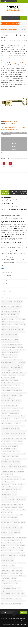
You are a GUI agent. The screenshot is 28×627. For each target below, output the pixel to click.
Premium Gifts (4, 29)
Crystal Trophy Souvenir (6, 365)
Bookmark (18, 420)
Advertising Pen (4, 319)
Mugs (12, 512)
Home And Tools (4, 481)
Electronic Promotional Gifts (16, 344)
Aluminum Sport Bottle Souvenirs (8, 415)
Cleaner (23, 433)
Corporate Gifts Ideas (6, 275)
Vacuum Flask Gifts (5, 342)
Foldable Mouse (4, 466)
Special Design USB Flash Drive (7, 382)
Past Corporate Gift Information (23, 192)
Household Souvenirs (5, 316)
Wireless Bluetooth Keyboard (7, 598)
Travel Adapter (4, 385)
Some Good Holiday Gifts (7, 197)
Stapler (18, 563)
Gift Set (9, 347)
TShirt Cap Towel (18, 570)
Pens (19, 530)
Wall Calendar (14, 591)
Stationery (24, 563)
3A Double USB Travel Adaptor (7, 400)
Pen (23, 321)
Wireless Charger (4, 392)
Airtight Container (5, 413)
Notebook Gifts (21, 332)
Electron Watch (4, 461)
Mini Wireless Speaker (5, 507)
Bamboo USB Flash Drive (19, 418)
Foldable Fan (4, 347)
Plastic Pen (10, 532)
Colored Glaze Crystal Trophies (7, 438)
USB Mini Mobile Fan (5, 578)
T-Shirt (12, 570)
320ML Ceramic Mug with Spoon (8, 398)
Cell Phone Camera (15, 428)
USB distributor (15, 583)
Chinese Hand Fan (5, 433)
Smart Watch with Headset (6, 555)
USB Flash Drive (12, 29)
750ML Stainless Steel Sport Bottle (8, 408)
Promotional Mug (5, 377)
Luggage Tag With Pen (6, 494)
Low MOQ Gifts (13, 492)
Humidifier (12, 481)
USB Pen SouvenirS (14, 339)
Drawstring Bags (4, 458)
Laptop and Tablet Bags (17, 347)
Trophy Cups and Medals (14, 385)
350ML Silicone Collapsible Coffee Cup (9, 359)
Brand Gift (14, 362)
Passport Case (10, 530)
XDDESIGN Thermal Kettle (19, 601)
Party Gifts (20, 527)
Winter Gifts (10, 596)
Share (14, 140)
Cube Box (14, 448)
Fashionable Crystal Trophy (15, 321)
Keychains (16, 486)
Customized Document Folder (19, 453)
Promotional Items (15, 326)
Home (2, 27)
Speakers (16, 380)
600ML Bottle (14, 405)
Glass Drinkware (20, 471)
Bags (16, 319)
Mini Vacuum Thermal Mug (6, 504)
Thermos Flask (12, 573)
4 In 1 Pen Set (18, 400)
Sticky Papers (12, 565)
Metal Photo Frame (11, 499)
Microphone (14, 502)
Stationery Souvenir (5, 311)
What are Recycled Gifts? (7, 203)
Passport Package (12, 375)
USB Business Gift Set (5, 387)
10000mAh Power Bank (17, 395)
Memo (13, 497)
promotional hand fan (6, 395)
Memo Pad (23, 324)
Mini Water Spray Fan (18, 504)
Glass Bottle (12, 471)
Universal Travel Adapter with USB (8, 588)
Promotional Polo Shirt (21, 537)
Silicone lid (10, 550)
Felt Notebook (4, 464)
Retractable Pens (15, 542)
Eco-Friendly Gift (22, 319)
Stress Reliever (19, 568)
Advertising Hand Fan (5, 410)
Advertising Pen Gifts (15, 311)
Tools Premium (19, 573)
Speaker (3, 558)
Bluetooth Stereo (10, 420)
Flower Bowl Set (16, 464)
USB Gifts (16, 575)
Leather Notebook (18, 489)
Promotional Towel (5, 337)
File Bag (10, 464)
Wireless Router (18, 598)
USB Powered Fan (18, 580)
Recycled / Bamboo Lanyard (16, 540)
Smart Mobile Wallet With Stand (17, 552)
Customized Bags (15, 451)
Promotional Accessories (6, 324)
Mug (8, 512)
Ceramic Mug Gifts (22, 431)
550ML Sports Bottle (15, 403)
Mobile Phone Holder (20, 509)
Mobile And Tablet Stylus (17, 507)
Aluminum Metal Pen (14, 413)
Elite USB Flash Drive (5, 367)
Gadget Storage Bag (18, 469)
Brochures (10, 423)
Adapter (20, 359)
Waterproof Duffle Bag (6, 593)
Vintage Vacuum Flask (5, 591)
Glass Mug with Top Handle (7, 474)
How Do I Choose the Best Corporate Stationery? (14, 250)
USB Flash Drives (4, 354)
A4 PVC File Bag (20, 408)
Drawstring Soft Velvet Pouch (16, 458)
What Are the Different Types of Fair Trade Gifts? (14, 209)
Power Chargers (4, 334)
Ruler (21, 542)
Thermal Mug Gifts (5, 339)
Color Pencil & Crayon (20, 436)
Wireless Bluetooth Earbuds (20, 596)
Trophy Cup (10, 575)
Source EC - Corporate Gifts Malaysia (18, 624)
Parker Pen (14, 527)
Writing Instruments (22, 392)
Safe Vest (10, 545)
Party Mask (3, 530)
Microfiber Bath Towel (6, 502)
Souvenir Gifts (4, 283)
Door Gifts (4, 278)
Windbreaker (4, 596)
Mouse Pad (3, 512)
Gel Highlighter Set (5, 471)
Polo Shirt (12, 535)
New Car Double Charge (6, 522)
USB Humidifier (22, 575)
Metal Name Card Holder (21, 497)
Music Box (3, 517)
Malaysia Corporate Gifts (7, 272)
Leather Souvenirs (5, 492)
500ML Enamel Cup (5, 403)
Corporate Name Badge (6, 443)
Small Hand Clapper (5, 552)
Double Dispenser (15, 456)
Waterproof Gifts (16, 593)
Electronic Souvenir (5, 314)
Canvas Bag (3, 425)
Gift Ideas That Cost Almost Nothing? (11, 215)
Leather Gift (3, 370)
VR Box (18, 588)
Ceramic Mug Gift (13, 431)
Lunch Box (14, 332)
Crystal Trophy (16, 324)
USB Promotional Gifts (6, 357)
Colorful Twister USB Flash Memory (8, 441)
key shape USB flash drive (20, 63)
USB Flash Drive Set (16, 387)
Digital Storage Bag (5, 456)
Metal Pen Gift (17, 370)
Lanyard (3, 489)
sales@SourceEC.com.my (10, 121)
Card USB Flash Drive (5, 428)
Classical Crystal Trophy (15, 433)
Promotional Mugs (13, 334)
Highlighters (22, 479)
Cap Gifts (9, 425)
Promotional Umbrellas (6, 352)
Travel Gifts (11, 319)
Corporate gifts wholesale (7, 288)
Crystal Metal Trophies (13, 446)
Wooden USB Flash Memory (7, 601)
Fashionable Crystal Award (14, 461)
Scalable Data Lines (5, 547)
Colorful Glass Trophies (21, 438)
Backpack (23, 415)
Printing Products (20, 375)
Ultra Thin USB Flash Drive (6, 585)
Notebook (23, 522)
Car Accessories (21, 362)
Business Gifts (8, 27)
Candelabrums (17, 423)
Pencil (16, 530)
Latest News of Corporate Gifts (5, 192)
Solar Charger (22, 555)
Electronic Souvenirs (15, 314)
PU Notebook (4, 375)
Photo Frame (23, 349)
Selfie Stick (13, 547)
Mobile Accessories (5, 326)
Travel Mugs (3, 575)
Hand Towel (18, 476)
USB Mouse (13, 578)
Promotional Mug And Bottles (7, 329)
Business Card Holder (15, 342)
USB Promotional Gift (5, 583)
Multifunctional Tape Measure (7, 514)
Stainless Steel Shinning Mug (7, 560)
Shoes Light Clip (20, 547)
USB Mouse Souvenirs (5, 390)
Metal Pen (3, 499)
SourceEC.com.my (10, 123)
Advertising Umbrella (16, 410)
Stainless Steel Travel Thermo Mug (8, 563)
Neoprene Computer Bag (12, 517)
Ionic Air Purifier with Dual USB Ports (9, 484)
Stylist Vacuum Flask (5, 570)
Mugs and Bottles (15, 316)
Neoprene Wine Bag (5, 519)
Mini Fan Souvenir (5, 349)
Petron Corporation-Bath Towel (9, 256)
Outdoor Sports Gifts (14, 349)
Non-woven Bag (16, 522)
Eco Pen (25, 458)
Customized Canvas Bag (6, 453)
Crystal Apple (4, 446)
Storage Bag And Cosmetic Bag (8, 568)
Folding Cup (10, 469)
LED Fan (21, 486)
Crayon (21, 443)
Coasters (3, 436)
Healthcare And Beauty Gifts (17, 367)
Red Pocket (12, 377)
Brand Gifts (24, 420)
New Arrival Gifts (14, 519)
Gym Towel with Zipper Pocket (7, 476)
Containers (20, 441)
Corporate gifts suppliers (7, 291)
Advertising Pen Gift (19, 329)
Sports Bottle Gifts (14, 337)
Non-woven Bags (22, 372)
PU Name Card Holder (6, 527)
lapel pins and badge (17, 603)
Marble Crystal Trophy (6, 497)
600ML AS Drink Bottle (6, 405)
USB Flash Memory (14, 354)
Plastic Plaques (17, 532)
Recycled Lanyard (16, 352)
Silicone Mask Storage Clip (6, 380)
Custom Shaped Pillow (6, 451)
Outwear (8, 525)
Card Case (22, 425)
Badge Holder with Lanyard (7, 418)
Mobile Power (15, 372)
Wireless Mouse (13, 392)
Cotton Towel (16, 443)
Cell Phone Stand (4, 431)
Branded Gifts (4, 423)
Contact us (24, 612)
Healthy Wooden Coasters (6, 479)
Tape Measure (4, 573)
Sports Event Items (20, 382)
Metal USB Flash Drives (21, 499)
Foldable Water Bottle (14, 466)
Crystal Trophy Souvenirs (18, 365)
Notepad (3, 525)
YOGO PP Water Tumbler (6, 603)
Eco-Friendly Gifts (5, 344)
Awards (18, 415)
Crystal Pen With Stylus (6, 448)
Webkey (22, 593)
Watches (20, 591)
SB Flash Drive (4, 545)
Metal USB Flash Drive (5, 372)
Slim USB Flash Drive (18, 550)
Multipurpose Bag (19, 514)
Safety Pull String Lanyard (19, 545)
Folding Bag (3, 469)
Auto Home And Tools (5, 332)
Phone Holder (4, 532)
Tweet (14, 138)
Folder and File (23, 466)
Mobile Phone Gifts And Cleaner (8, 509)
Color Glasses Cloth (10, 436)
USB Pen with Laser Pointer (7, 580)
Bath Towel (3, 420)
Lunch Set (14, 494)
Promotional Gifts (5, 540)
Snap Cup (16, 555)
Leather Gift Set (9, 489)
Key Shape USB (21, 484)
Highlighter (16, 479)
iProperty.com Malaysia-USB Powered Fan (12, 228)
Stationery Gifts (4, 565)
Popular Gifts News (14, 192)
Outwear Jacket (14, 525)
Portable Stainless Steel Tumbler (8, 537)
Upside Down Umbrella (17, 390)
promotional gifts (5, 286)
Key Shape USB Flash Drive (18, 27)
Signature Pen (4, 550)
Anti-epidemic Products (6, 362)
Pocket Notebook (5, 535)
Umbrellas (14, 357)
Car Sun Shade (16, 425)
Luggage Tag (10, 370)
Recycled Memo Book (5, 542)
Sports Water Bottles (10, 558)
